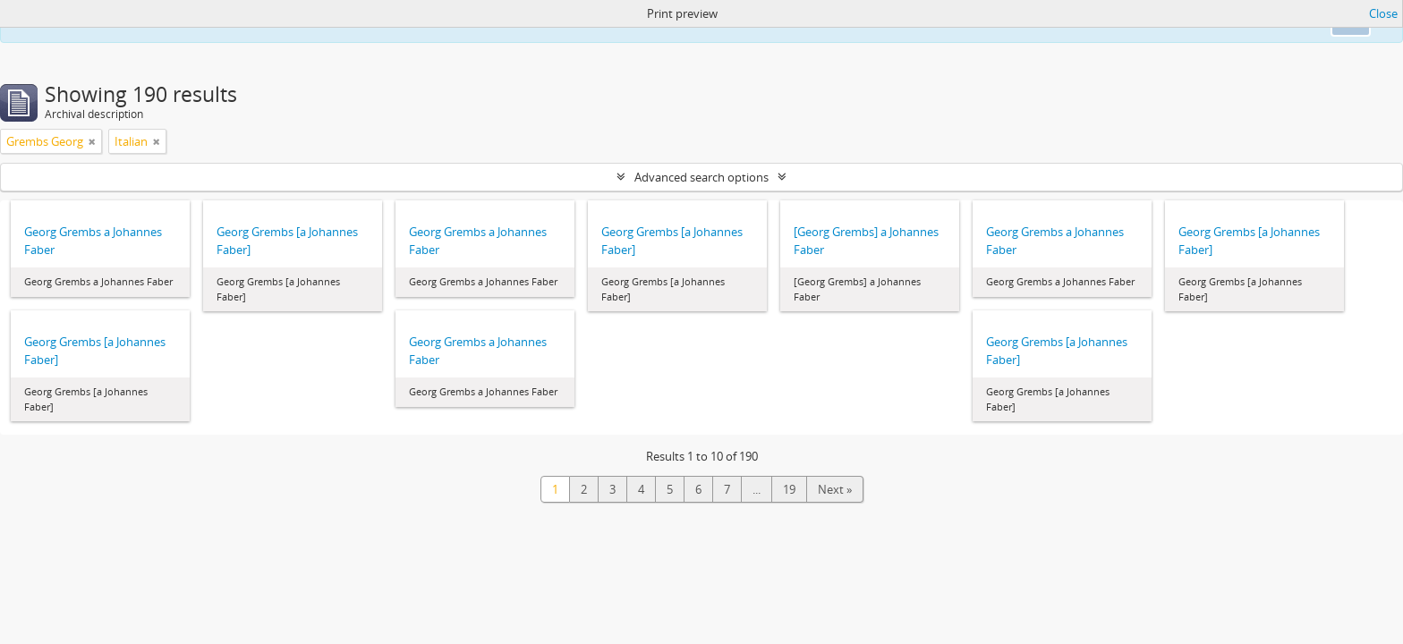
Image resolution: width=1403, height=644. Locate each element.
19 (789, 489)
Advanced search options (701, 177)
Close (1383, 13)
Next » (835, 489)
